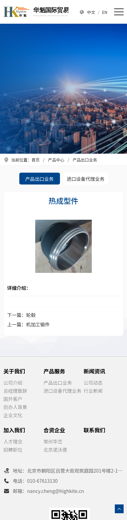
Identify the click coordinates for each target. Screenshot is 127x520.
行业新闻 (93, 390)
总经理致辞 (15, 390)
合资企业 (54, 430)
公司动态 (93, 382)
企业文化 (12, 415)
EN (104, 12)
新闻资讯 (94, 371)
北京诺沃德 (55, 449)
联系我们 (94, 430)
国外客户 (12, 398)
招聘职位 (12, 449)
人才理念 (12, 441)
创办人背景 (15, 407)
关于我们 (14, 371)
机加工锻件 (38, 324)
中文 (91, 12)
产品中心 (56, 159)
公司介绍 (12, 382)
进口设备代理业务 (86, 178)
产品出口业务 (84, 159)
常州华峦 (52, 441)
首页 (35, 159)
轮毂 (31, 314)
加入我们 (14, 430)
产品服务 (54, 371)
